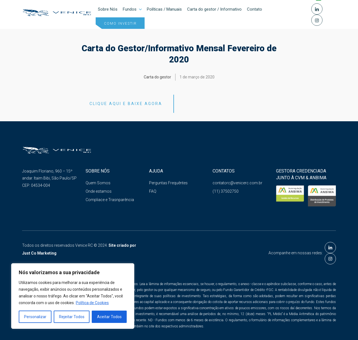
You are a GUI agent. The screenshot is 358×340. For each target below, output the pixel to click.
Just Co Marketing (39, 253)
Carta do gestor (157, 77)
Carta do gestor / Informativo (214, 9)
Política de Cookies (92, 303)
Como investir (120, 23)
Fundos (133, 9)
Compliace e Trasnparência (110, 200)
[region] (72, 296)
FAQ (152, 191)
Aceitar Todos (109, 317)
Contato (254, 9)
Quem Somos (98, 183)
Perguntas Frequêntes (168, 183)
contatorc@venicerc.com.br (237, 183)
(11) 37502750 (226, 191)
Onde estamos (99, 191)
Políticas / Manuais (164, 9)
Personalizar (35, 317)
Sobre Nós (107, 9)
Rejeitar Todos (71, 317)
